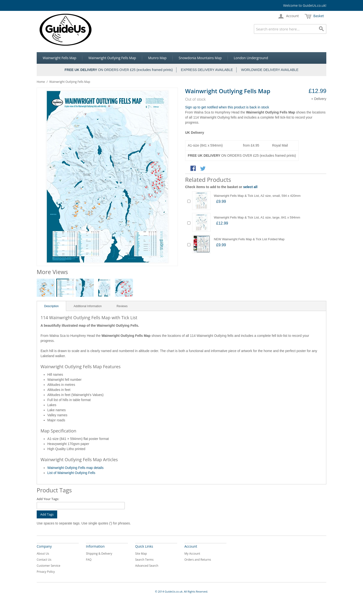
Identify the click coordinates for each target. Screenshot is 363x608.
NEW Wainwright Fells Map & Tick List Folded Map (249, 239)
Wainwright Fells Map (59, 58)
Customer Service (48, 566)
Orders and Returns (197, 560)
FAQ (88, 560)
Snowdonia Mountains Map (200, 58)
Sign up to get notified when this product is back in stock (227, 107)
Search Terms (144, 560)
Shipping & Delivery (99, 553)
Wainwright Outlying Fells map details (75, 468)
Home (41, 82)
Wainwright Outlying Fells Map (112, 58)
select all (250, 187)
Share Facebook (193, 169)
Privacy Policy (46, 572)
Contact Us (44, 560)
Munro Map (157, 58)
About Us (43, 553)
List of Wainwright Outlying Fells (71, 473)
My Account (192, 553)
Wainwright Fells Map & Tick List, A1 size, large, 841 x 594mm (257, 217)
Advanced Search (146, 566)
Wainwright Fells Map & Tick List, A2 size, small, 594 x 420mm (257, 196)
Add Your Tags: (48, 499)
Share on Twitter (203, 169)
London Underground (251, 58)
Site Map (141, 553)
